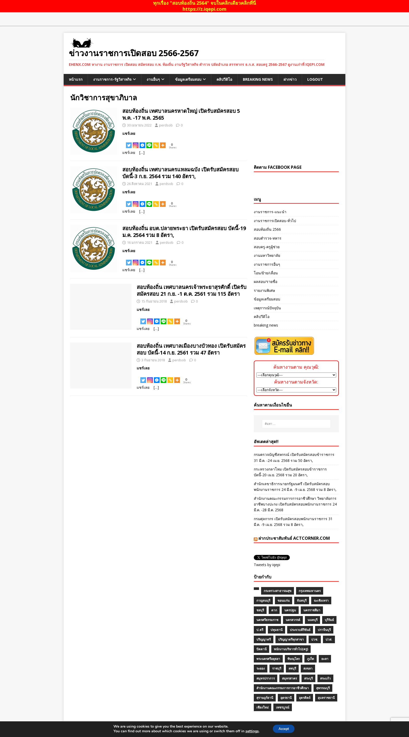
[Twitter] (129, 142)
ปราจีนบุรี (324, 630)
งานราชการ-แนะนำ (270, 211)
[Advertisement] (296, 125)
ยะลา (324, 659)
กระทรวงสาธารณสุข (277, 591)
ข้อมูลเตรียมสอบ (188, 79)
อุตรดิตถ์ (304, 697)
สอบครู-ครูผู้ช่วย (267, 246)
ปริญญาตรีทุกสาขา (291, 639)
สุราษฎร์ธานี (264, 697)
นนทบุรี (312, 620)
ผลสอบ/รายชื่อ (265, 281)
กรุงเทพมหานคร (310, 591)
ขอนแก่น (284, 600)
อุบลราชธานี (326, 697)
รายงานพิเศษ (264, 290)
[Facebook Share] (124, 142)
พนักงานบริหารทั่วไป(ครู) (291, 649)
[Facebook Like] (137, 318)
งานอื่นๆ (153, 79)
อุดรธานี (286, 697)
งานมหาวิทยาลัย (267, 255)
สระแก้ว (325, 678)
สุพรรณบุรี (323, 688)
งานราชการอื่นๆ (267, 264)
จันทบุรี (301, 600)
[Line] (149, 142)
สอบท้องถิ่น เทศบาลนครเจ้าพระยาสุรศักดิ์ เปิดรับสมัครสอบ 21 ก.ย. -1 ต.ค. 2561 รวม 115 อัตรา (191, 290)
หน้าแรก (75, 79)
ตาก (274, 610)
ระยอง (260, 668)
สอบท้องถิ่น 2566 (267, 229)
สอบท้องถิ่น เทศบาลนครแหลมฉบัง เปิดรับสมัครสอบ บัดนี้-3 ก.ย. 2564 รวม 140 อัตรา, (180, 173)
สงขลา (307, 668)
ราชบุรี (276, 668)
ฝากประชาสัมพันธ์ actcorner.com (294, 538)
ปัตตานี (261, 649)
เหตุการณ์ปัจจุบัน (267, 307)
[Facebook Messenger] (142, 142)
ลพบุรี (292, 668)
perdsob (166, 125)
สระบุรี (308, 678)
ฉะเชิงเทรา (321, 600)
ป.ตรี (259, 630)
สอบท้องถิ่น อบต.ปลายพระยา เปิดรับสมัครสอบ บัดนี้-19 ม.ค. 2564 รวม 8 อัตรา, (184, 232)
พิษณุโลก (293, 659)
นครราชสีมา (311, 610)
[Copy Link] (156, 142)
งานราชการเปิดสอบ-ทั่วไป (275, 220)
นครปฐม (290, 610)
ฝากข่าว (290, 79)
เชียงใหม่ (262, 707)
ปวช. (314, 639)
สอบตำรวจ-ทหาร (267, 238)
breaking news (258, 79)
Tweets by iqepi (267, 564)
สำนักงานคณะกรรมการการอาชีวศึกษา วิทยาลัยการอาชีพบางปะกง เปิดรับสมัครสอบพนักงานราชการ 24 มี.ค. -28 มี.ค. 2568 (295, 504)
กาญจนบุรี (263, 600)
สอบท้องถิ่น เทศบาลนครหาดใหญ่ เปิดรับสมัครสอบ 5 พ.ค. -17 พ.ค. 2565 (181, 114)
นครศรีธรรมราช (267, 620)
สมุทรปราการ (265, 678)
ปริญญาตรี (263, 639)
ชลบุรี (260, 610)
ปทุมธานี (276, 630)
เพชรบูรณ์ (282, 707)
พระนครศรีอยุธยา (268, 659)
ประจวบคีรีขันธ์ (300, 630)
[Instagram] (136, 142)
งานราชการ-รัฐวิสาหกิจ (112, 79)
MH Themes (141, 732)
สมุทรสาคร (289, 678)
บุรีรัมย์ (329, 620)
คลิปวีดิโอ (224, 79)
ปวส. (329, 639)
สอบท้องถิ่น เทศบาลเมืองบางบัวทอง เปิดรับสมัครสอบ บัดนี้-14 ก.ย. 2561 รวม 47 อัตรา (191, 349)
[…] (142, 152)
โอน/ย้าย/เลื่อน (266, 272)
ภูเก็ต (310, 659)
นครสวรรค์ (293, 620)
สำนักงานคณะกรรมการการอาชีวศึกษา (282, 688)
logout (315, 79)
